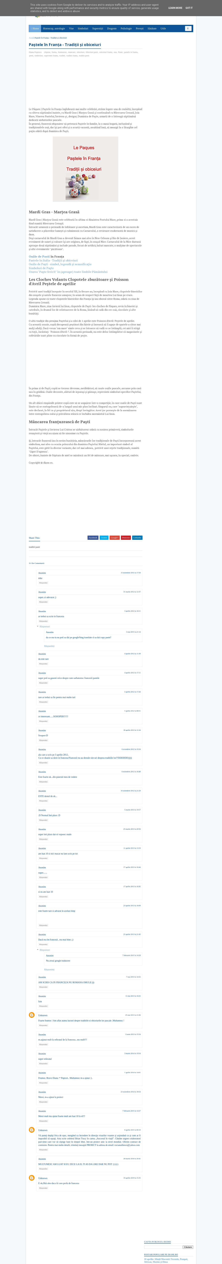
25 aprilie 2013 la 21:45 (125, 945)
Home (36, 28)
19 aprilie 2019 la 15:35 (125, 1192)
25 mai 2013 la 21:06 (127, 1026)
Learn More (175, 8)
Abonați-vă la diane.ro (152, 468)
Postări (150, 192)
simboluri (45, 56)
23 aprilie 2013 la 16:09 (125, 917)
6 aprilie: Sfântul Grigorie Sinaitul (161, 447)
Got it (189, 8)
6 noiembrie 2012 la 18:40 (124, 783)
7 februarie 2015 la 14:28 (125, 966)
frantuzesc (62, 52)
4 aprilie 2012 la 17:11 (126, 684)
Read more (162, 350)
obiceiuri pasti (92, 52)
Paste (120, 52)
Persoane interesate (168, 468)
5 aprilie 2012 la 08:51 (126, 722)
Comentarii (152, 197)
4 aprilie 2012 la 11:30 (126, 665)
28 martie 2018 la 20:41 (125, 1173)
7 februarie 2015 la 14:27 (125, 1122)
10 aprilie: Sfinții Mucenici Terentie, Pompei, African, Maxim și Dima (166, 56)
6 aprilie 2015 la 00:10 (126, 1141)
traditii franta (78, 56)
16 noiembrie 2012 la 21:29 (125, 802)
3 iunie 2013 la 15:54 (127, 1045)
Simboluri (83, 28)
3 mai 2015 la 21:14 (127, 643)
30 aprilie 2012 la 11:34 (126, 741)
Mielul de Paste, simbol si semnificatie (162, 71)
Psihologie (126, 28)
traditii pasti (90, 56)
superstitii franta (57, 56)
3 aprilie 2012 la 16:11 (126, 622)
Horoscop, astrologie (54, 28)
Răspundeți (44, 594)
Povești (140, 28)
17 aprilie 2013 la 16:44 (125, 878)
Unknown (43, 1026)
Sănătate (152, 28)
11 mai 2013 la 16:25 (126, 1007)
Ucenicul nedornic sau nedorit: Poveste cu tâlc (166, 67)
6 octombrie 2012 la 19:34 (124, 760)
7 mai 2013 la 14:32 (127, 988)
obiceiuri (81, 52)
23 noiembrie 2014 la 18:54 (125, 1103)
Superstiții (97, 28)
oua (115, 52)
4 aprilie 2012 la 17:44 (126, 703)
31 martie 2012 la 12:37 (125, 603)
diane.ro (47, 1260)
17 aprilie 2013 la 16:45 (125, 897)
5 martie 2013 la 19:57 (126, 821)
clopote (47, 52)
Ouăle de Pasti (39, 256)
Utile (163, 28)
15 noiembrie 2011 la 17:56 (124, 584)
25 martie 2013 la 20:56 (125, 840)
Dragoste (112, 28)
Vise (71, 28)
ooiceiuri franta (106, 52)
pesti (38, 56)
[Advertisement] (56, 83)
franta (54, 52)
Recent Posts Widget (150, 459)
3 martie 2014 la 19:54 (126, 1065)
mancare (72, 52)
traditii (68, 56)
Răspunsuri (45, 638)
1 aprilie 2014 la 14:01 (126, 1084)
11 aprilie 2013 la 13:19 (126, 859)
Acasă (32, 38)
